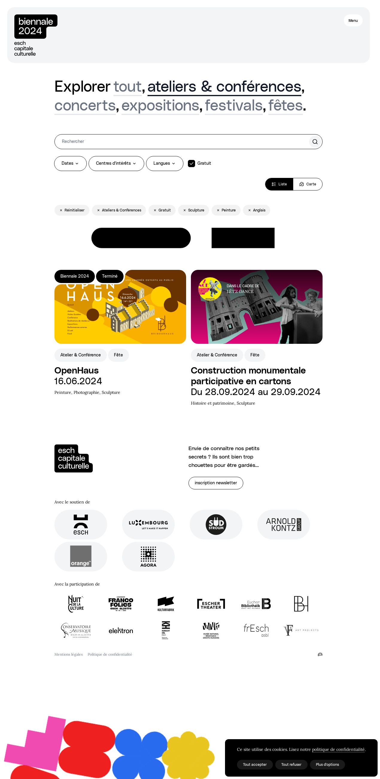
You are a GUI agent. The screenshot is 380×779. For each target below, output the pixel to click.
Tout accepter (255, 764)
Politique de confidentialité (110, 654)
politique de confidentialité (338, 749)
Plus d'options (327, 764)
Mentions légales (68, 654)
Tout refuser (291, 764)
